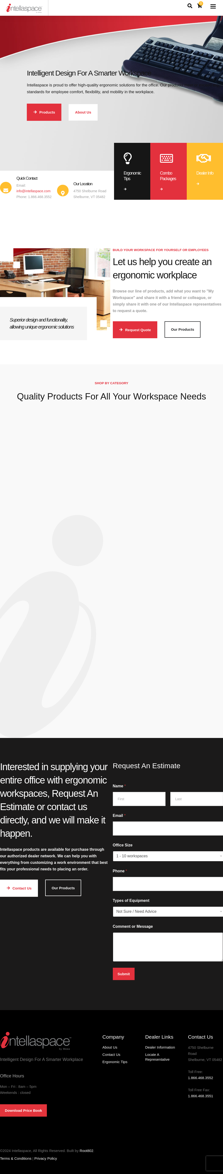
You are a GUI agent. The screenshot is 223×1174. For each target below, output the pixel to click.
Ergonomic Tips (114, 1062)
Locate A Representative (157, 1056)
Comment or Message (133, 926)
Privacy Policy (45, 1158)
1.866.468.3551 (200, 1096)
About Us (109, 1047)
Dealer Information (160, 1047)
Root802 (87, 1151)
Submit (124, 974)
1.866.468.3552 (200, 1078)
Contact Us (111, 1054)
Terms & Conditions (15, 1158)
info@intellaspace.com (33, 191)
